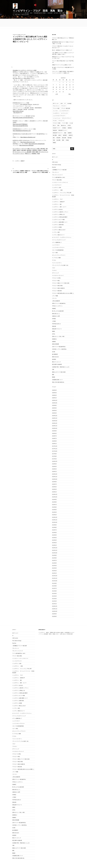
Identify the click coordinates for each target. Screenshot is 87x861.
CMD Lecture (55, 154)
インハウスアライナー (64, 103)
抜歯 (65, 125)
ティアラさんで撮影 (56, 249)
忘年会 (53, 326)
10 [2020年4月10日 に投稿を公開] (66, 76)
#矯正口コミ (28, 145)
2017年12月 (54, 438)
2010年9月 (54, 606)
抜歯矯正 (70, 125)
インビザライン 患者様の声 (19, 153)
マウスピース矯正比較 (57, 282)
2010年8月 (54, 608)
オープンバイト (64, 105)
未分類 (53, 343)
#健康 (36, 144)
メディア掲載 (55, 288)
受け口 (54, 117)
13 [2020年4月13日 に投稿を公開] (53, 79)
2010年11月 (54, 601)
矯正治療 (64, 129)
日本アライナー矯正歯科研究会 (58, 338)
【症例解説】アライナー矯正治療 (59, 161)
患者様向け (54, 331)
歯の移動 (55, 127)
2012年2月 (54, 562)
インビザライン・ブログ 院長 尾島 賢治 (37, 10)
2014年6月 (54, 499)
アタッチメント (56, 98)
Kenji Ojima (23, 26)
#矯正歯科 (23, 142)
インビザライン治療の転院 (58, 216)
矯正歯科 (58, 129)
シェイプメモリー (56, 237)
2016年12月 (54, 453)
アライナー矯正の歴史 (57, 172)
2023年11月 (54, 417)
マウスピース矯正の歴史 (57, 277)
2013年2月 (54, 534)
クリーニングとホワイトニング (58, 232)
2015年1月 (54, 484)
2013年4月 (54, 529)
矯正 (54, 129)
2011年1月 (54, 595)
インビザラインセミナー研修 (58, 211)
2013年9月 (54, 517)
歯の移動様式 (55, 346)
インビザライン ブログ (57, 191)
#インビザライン (22, 62)
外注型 (69, 117)
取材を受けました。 (56, 305)
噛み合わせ (63, 117)
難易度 (53, 369)
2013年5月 (54, 527)
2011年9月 (54, 575)
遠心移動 (58, 132)
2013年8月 (54, 519)
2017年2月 (54, 451)
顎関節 (54, 134)
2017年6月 (54, 448)
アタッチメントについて (57, 167)
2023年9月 (54, 423)
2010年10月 (54, 603)
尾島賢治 (70, 120)
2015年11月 (54, 468)
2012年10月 (54, 545)
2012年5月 (54, 555)
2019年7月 (54, 428)
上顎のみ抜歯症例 (56, 293)
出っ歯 (71, 115)
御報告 (53, 323)
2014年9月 (54, 491)
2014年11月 (54, 486)
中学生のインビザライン (57, 298)
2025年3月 (54, 405)
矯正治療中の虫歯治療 (57, 356)
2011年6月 (54, 583)
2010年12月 (54, 598)
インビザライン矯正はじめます (58, 221)
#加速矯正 (34, 145)
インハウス (55, 103)
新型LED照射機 (55, 336)
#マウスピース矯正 (32, 62)
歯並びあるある (55, 348)
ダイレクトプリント (66, 110)
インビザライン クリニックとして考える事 (61, 184)
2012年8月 (54, 550)
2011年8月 (54, 578)
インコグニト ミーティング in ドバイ (60, 174)
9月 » (70, 86)
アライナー (63, 98)
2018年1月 (54, 435)
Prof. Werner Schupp (56, 156)
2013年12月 (54, 509)
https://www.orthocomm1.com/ (27, 134)
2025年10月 (54, 395)
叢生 (58, 117)
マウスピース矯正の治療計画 (58, 280)
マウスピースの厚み (56, 270)
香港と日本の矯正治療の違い (58, 374)
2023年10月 (54, 420)
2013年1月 (54, 537)
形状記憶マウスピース (57, 125)
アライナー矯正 (56, 100)
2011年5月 (54, 585)
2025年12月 (54, 392)
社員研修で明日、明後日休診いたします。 (61, 359)
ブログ (53, 260)
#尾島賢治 (34, 142)
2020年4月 (54, 425)
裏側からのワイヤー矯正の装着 (58, 364)
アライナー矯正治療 (65, 100)
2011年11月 (54, 570)
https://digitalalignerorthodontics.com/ (22, 122)
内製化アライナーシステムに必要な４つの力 (61, 57)
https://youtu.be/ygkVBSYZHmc (20, 118)
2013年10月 (54, 514)
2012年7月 (54, 552)
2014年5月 (54, 501)
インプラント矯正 (56, 224)
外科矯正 (64, 120)
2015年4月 (54, 479)
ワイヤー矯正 (65, 115)
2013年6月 (54, 524)
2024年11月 (54, 410)
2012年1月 (54, 565)
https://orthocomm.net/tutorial (26, 137)
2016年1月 (54, 463)
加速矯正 (54, 300)
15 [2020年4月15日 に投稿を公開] (59, 79)
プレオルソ (54, 262)
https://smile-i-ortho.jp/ (18, 103)
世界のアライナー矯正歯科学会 (58, 295)
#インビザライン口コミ (18, 145)
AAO (62, 95)
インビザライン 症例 (56, 179)
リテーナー (54, 290)
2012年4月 (54, 557)
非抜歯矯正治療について (57, 371)
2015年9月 (54, 473)
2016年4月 (54, 458)
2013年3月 (54, 532)
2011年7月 (54, 580)
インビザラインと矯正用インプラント (60, 204)
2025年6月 (54, 397)
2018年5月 (54, 433)
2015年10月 (54, 471)
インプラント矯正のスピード (58, 227)
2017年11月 (54, 440)
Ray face (54, 159)
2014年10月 (54, 489)
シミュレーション (56, 110)
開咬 (63, 132)
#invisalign (15, 62)
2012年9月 (54, 547)
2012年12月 (54, 539)
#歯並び (19, 142)
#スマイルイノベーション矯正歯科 (22, 144)
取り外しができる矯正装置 (58, 303)
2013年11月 (54, 512)
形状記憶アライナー (62, 122)
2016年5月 (54, 456)
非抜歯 (67, 132)
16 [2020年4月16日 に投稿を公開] (63, 79)
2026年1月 (54, 390)
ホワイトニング (55, 265)
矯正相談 (70, 129)
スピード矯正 (55, 244)
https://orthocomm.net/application (37, 135)
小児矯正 (54, 313)
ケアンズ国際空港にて (57, 234)
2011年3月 (54, 590)
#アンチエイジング (43, 144)
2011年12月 (54, 567)
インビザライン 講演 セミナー (59, 199)
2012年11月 (54, 542)
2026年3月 (54, 384)
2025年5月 (54, 400)
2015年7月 (54, 476)
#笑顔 (38, 145)
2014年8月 (54, 494)
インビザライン (56, 105)
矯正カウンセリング (56, 354)
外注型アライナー (56, 120)
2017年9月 (54, 445)
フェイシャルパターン (57, 254)
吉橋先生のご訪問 (56, 308)
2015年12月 (54, 466)
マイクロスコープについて (58, 267)
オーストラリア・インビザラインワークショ (61, 229)
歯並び (59, 127)
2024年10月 (54, 412)
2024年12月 (54, 407)
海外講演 (54, 351)
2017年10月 (54, 443)
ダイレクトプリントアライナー (58, 247)
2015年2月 (54, 481)
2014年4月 (54, 504)
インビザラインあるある (57, 201)
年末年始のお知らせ (56, 315)
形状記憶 (55, 122)
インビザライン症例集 (57, 219)
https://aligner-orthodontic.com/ (27, 129)
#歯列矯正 (29, 142)
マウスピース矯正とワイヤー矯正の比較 (60, 275)
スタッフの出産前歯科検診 (58, 242)
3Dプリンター (56, 95)
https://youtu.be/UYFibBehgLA (20, 116)
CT (65, 95)
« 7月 (56, 86)
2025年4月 (54, 402)
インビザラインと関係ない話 (58, 206)
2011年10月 (54, 573)
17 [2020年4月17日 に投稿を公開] (66, 79)
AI (52, 151)
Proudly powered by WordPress (19, 857)
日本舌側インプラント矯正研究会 (59, 341)
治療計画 (70, 127)
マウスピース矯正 (56, 115)
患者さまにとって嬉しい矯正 (58, 328)
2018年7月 (54, 430)
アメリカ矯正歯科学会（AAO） (59, 169)
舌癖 (54, 132)
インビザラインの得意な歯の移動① (59, 209)
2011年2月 (54, 593)
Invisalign (69, 95)
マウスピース (61, 112)
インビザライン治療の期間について (59, 214)
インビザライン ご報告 (57, 182)
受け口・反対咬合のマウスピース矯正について (62, 42)
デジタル (55, 112)
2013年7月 (54, 522)
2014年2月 (54, 506)
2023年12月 (54, 415)
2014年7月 (54, 496)
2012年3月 (54, 560)
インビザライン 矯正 (57, 196)
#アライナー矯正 (26, 140)
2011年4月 (54, 588)
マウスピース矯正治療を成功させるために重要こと (63, 285)
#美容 (33, 144)
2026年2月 (54, 387)
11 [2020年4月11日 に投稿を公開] (69, 76)
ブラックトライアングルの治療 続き (60, 257)
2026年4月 (54, 382)
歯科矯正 (65, 127)
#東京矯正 (42, 140)
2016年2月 (54, 461)
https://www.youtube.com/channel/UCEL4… (23, 109)
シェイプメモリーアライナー (59, 107)
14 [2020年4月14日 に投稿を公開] (56, 79)
